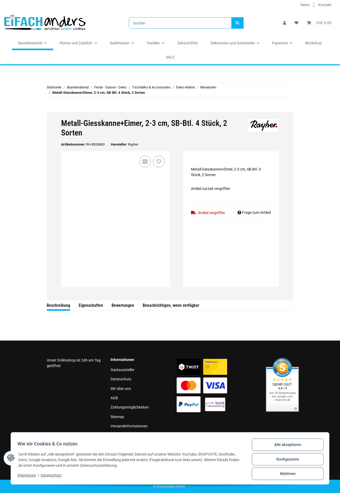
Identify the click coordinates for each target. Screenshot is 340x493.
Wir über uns (120, 388)
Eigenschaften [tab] (91, 305)
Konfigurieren (285, 460)
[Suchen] (180, 23)
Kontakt (325, 5)
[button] (284, 23)
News (305, 5)
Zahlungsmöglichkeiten (129, 407)
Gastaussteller (122, 370)
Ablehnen (286, 474)
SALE (170, 57)
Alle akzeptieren (285, 446)
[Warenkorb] (319, 23)
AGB (114, 398)
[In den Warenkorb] (51, 109)
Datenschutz (120, 379)
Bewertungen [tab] (123, 305)
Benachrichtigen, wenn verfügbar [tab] (171, 305)
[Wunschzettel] (296, 23)
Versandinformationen (129, 426)
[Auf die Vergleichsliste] (145, 161)
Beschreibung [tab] (58, 305)
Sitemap (117, 417)
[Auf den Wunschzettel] (159, 161)
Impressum (119, 436)
